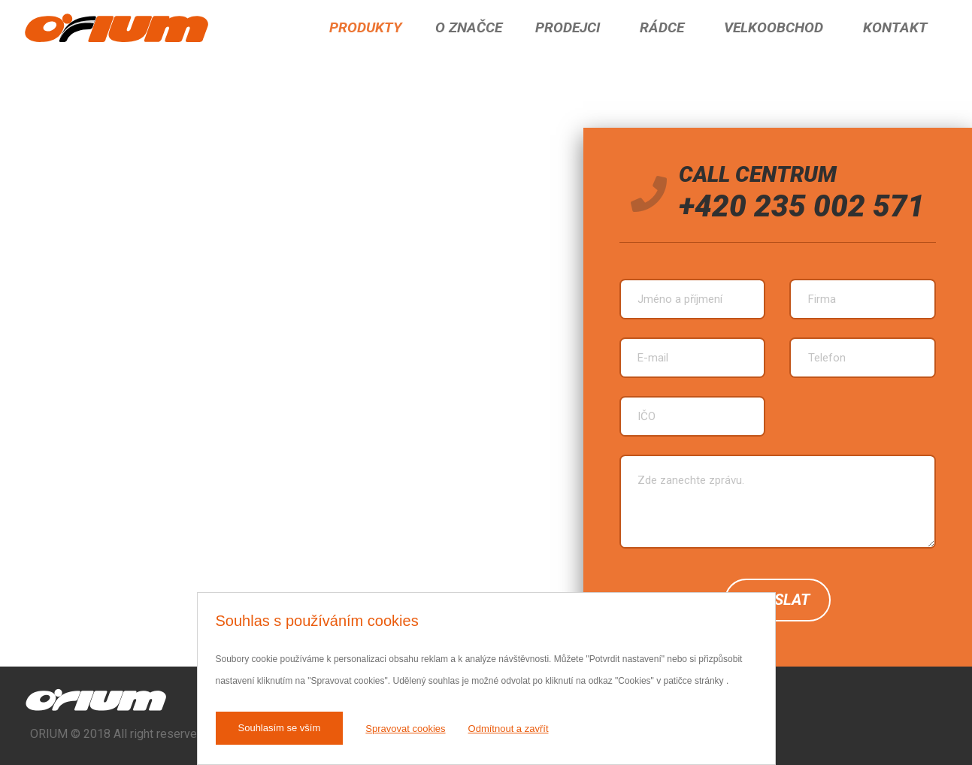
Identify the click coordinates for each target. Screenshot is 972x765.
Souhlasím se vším (279, 727)
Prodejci (567, 27)
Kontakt (895, 27)
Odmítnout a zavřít (508, 728)
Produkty (365, 27)
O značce (468, 27)
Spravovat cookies (405, 728)
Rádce (662, 27)
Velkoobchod (773, 27)
